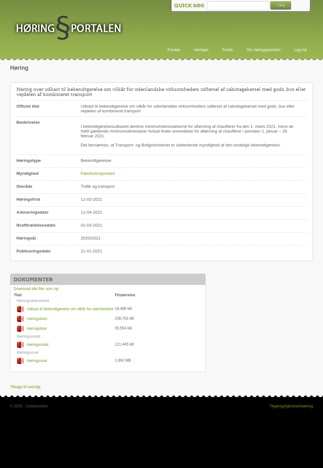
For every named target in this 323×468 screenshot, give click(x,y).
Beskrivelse (28, 122)
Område (24, 186)
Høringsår (26, 238)
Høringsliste (32, 328)
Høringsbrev (32, 319)
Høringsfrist (28, 199)
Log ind (300, 50)
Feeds (227, 50)
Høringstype (28, 160)
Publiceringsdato (33, 251)
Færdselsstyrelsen (98, 173)
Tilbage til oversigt (25, 387)
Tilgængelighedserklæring (291, 406)
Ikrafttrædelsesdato (36, 225)
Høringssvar (32, 361)
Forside (173, 50)
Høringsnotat (33, 344)
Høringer (201, 50)
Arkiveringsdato (32, 212)
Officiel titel (27, 106)
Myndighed (27, 173)
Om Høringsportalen (263, 50)
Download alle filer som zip (36, 289)
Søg (281, 5)
